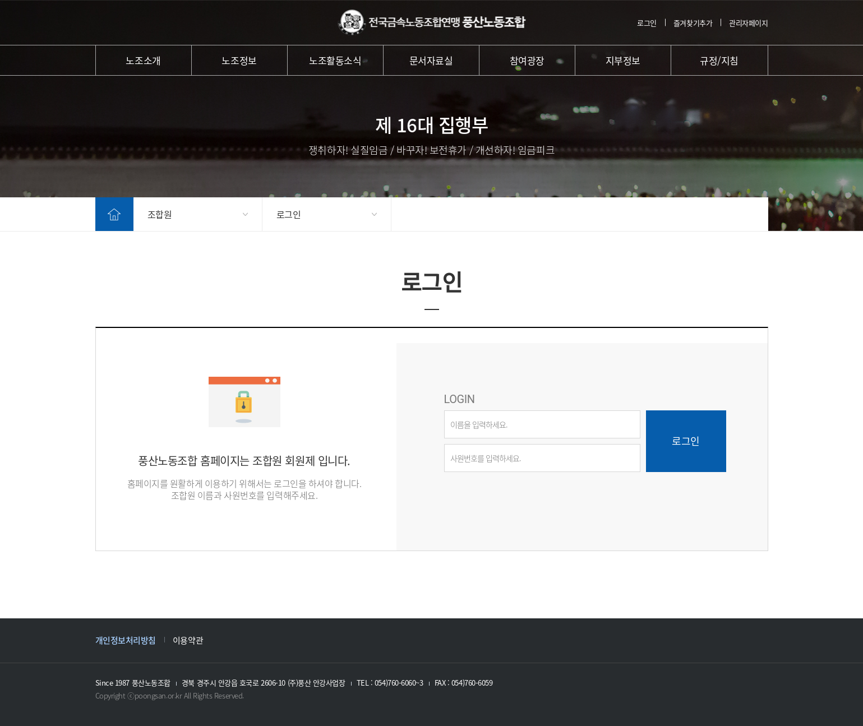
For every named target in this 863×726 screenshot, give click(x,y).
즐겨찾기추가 (692, 22)
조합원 (159, 214)
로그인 (647, 22)
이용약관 (188, 640)
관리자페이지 (748, 22)
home (114, 214)
